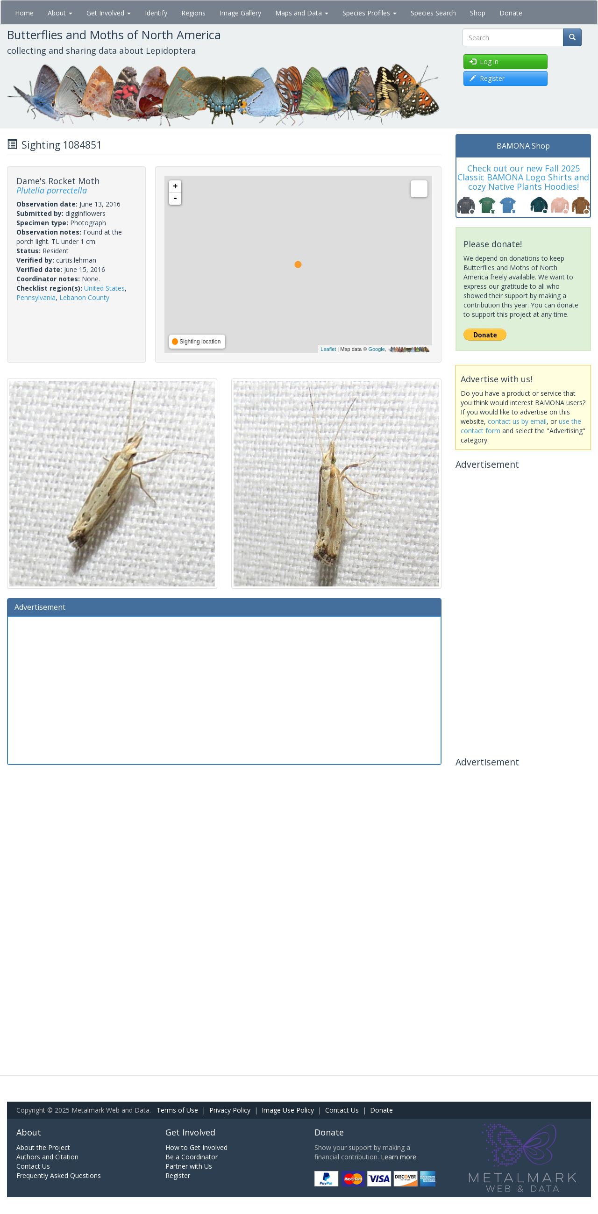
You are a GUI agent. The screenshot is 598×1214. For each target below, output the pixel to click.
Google (376, 349)
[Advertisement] (224, 689)
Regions (193, 12)
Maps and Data (301, 12)
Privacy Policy (229, 1110)
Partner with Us (188, 1166)
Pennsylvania (36, 297)
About (60, 12)
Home (24, 12)
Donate (510, 12)
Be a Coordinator (191, 1156)
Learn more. (399, 1156)
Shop (477, 12)
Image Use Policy (288, 1110)
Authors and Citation (47, 1156)
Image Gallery (240, 12)
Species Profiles (369, 12)
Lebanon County (84, 297)
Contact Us (342, 1110)
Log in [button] (484, 61)
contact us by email (517, 421)
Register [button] (487, 78)
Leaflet (328, 349)
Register (177, 1175)
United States (104, 288)
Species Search (433, 12)
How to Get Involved (196, 1147)
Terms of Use (177, 1110)
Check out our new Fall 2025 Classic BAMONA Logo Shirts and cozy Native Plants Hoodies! (523, 178)
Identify (156, 12)
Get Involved (108, 12)
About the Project (43, 1147)
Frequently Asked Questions (58, 1175)
